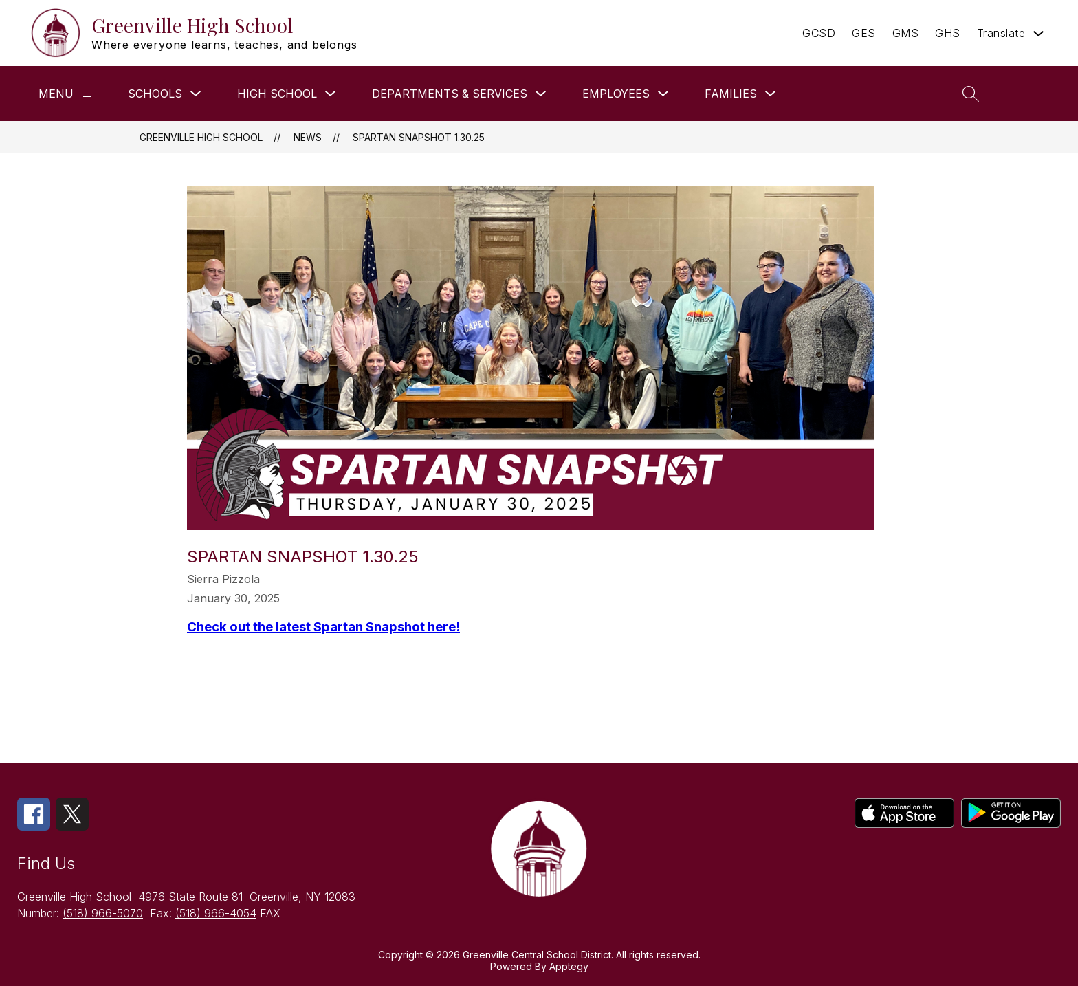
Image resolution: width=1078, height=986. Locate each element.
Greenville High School (201, 137)
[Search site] (970, 93)
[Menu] (87, 94)
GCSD (818, 33)
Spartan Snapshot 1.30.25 (419, 137)
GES (864, 33)
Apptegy (568, 966)
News (308, 137)
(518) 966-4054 (215, 913)
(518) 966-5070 (103, 913)
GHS (947, 33)
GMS (905, 33)
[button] (1028, 93)
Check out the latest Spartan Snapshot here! (323, 627)
